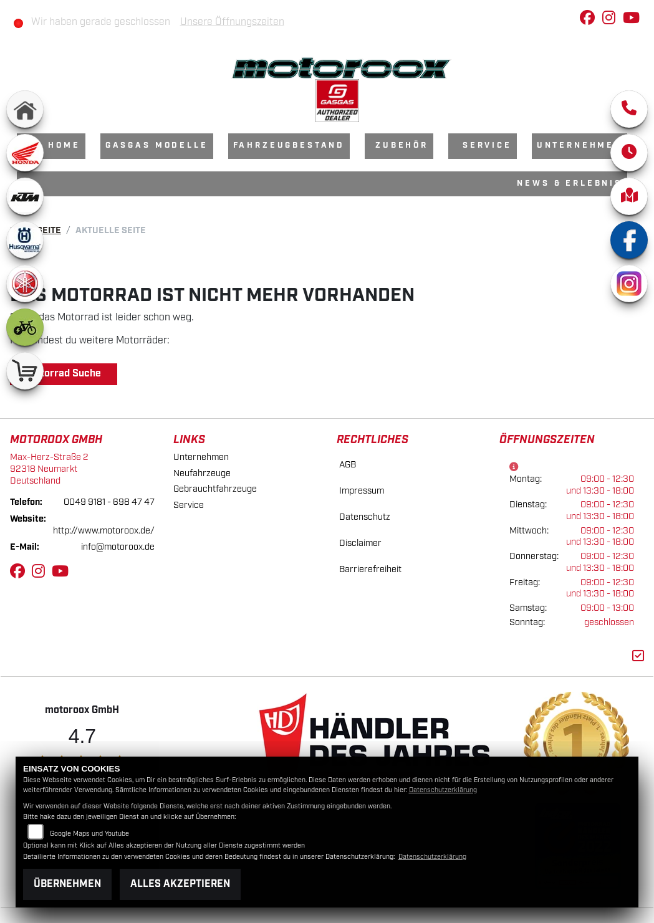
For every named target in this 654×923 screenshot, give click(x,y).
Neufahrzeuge (202, 473)
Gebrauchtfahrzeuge (215, 489)
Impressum (361, 491)
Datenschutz (364, 517)
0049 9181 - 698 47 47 (109, 502)
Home (64, 145)
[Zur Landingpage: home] (25, 109)
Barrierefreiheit (370, 569)
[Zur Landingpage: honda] (25, 152)
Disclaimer (360, 543)
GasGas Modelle (156, 145)
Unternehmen (579, 145)
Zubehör (401, 145)
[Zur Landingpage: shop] (25, 371)
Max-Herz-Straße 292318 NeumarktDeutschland (49, 468)
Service (487, 145)
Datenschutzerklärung (443, 790)
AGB (347, 465)
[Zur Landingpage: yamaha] (25, 283)
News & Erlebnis (569, 183)
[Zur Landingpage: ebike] (25, 327)
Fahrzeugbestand (289, 145)
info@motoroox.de (118, 547)
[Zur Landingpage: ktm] (25, 196)
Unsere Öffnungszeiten (232, 22)
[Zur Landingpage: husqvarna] (25, 240)
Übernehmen (67, 884)
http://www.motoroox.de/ (104, 531)
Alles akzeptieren (180, 884)
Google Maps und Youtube (89, 834)
